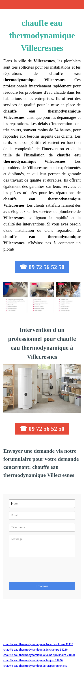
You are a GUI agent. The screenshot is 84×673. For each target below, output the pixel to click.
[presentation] (43, 571)
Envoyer (42, 586)
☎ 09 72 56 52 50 (42, 267)
